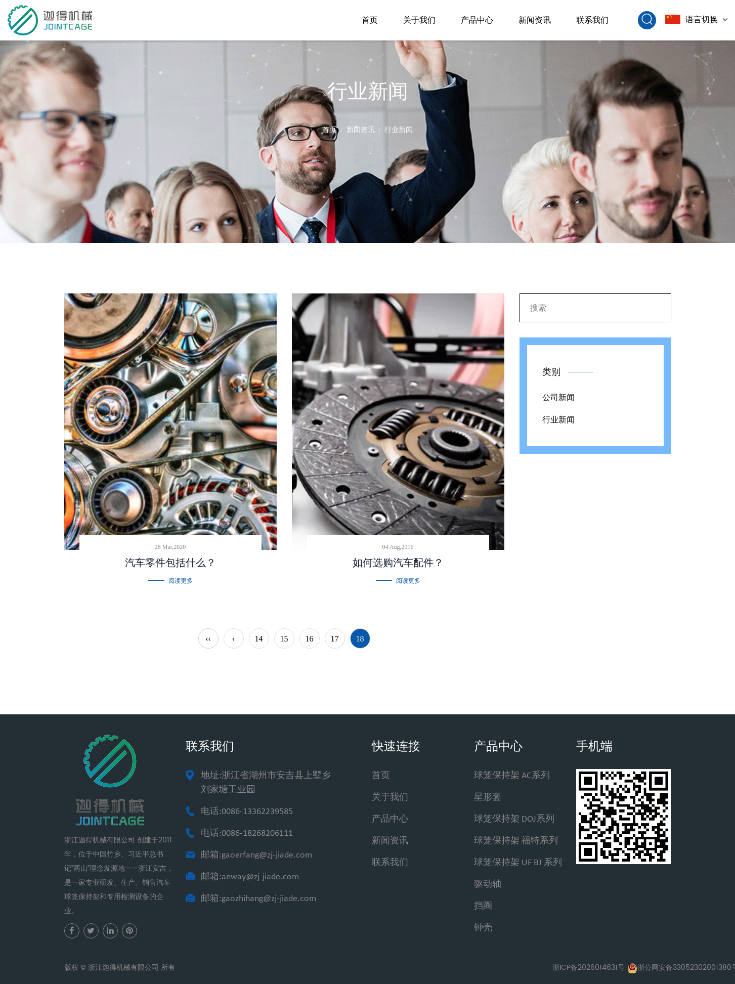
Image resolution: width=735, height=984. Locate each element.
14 (259, 638)
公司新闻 (558, 397)
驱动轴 (487, 884)
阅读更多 (180, 580)
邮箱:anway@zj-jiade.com (250, 877)
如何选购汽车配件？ (398, 562)
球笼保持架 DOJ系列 (514, 819)
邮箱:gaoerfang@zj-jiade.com (256, 855)
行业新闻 (558, 419)
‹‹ (208, 638)
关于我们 (419, 20)
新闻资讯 (534, 20)
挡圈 (483, 906)
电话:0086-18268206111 (247, 833)
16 (310, 638)
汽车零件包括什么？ (170, 562)
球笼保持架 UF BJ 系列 (518, 863)
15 (284, 638)
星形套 (487, 797)
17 (335, 638)
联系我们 (592, 20)
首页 (370, 20)
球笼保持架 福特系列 (516, 841)
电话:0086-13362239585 (247, 812)
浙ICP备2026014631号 (588, 967)
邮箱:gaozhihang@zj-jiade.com (258, 899)
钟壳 (483, 928)
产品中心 (477, 20)
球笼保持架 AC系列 (512, 776)
